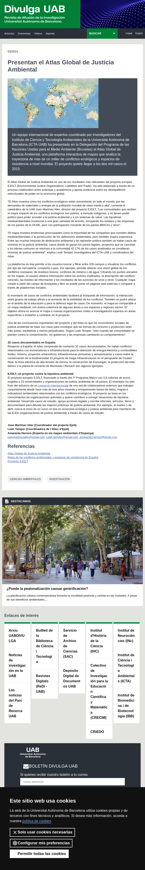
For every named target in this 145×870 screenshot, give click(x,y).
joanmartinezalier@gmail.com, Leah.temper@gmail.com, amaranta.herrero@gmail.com (62, 437)
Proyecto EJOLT (18, 461)
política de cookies (36, 821)
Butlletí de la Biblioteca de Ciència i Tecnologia (44, 646)
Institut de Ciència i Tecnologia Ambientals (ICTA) (126, 668)
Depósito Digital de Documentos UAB (71, 678)
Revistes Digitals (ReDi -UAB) (43, 683)
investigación (59, 479)
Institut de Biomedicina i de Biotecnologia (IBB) (126, 705)
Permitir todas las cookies (39, 853)
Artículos (9, 33)
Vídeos (38, 33)
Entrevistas (24, 33)
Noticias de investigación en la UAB (17, 665)
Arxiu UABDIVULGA (17, 636)
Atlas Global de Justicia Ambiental (29, 453)
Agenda (50, 33)
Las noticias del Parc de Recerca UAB (15, 703)
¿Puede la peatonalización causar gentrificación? (47, 589)
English (139, 33)
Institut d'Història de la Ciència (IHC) (98, 641)
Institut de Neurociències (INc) (126, 636)
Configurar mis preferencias (41, 843)
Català (129, 33)
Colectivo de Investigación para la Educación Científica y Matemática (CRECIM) (99, 691)
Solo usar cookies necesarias (42, 832)
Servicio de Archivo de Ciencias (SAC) (70, 643)
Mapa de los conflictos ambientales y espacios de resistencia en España (53, 457)
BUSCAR (95, 33)
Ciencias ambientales (25, 479)
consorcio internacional (52, 385)
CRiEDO (97, 732)
